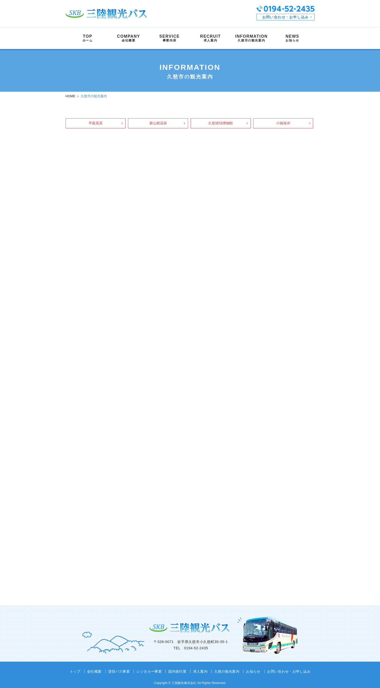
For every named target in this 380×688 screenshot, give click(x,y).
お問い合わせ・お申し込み (285, 17)
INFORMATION (251, 38)
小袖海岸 (283, 123)
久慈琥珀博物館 (220, 123)
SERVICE (170, 38)
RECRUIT (210, 38)
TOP (88, 38)
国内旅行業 (177, 671)
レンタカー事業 (149, 671)
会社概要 (94, 671)
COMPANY (129, 38)
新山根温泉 (158, 123)
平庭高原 (96, 123)
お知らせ (253, 671)
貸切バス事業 (119, 671)
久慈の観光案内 (226, 671)
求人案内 (200, 671)
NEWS (292, 38)
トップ (75, 671)
